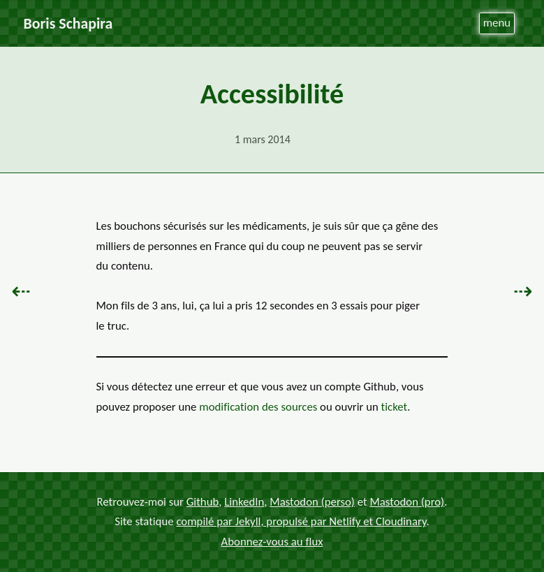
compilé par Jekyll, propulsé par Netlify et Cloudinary (301, 522)
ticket (394, 406)
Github (202, 501)
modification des (258, 406)
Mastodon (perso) (312, 501)
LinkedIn (244, 501)
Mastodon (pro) (406, 501)
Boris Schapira (68, 23)
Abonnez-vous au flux (272, 541)
